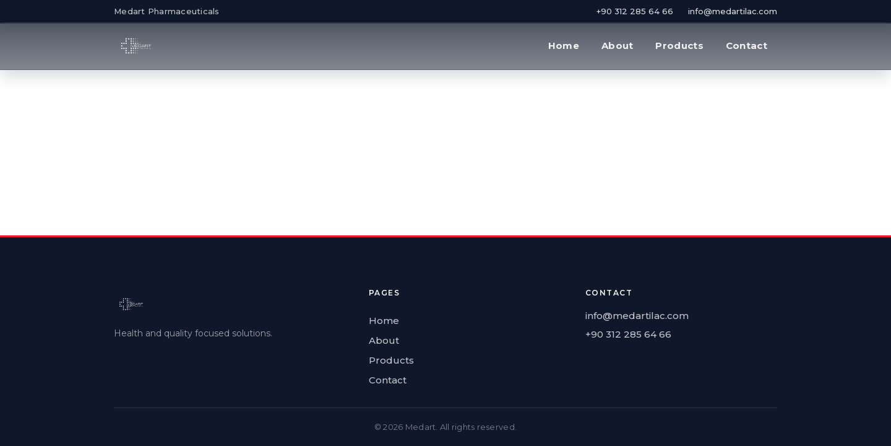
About (617, 45)
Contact (746, 45)
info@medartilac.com (732, 11)
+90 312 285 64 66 (634, 11)
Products (679, 45)
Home (563, 45)
